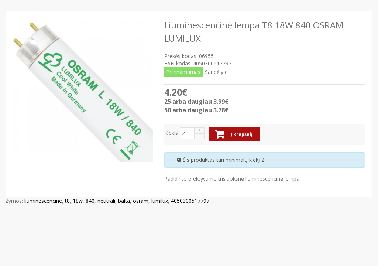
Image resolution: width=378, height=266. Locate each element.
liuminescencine (43, 200)
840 (90, 200)
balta (124, 200)
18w (78, 200)
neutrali (106, 200)
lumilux (159, 200)
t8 (67, 200)
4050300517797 (190, 200)
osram (140, 200)
